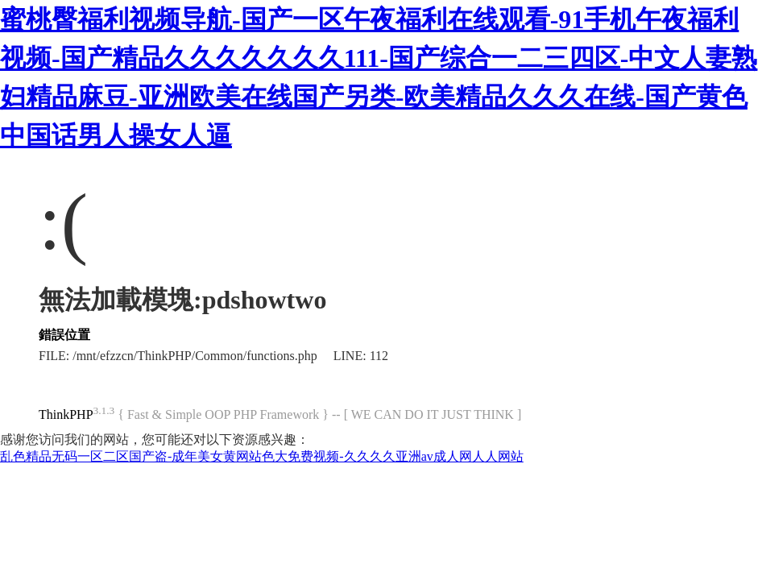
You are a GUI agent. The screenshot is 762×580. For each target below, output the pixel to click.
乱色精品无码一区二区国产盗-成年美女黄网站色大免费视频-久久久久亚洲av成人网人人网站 (262, 456)
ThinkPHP (66, 414)
